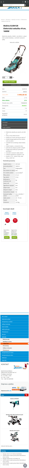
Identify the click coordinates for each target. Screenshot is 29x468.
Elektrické (6, 343)
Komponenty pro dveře (7, 352)
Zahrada (4, 337)
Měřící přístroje (5, 329)
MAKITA (25, 91)
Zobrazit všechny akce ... (7, 446)
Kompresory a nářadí (7, 321)
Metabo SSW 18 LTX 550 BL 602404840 (12, 454)
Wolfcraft (4, 357)
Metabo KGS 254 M (14, 430)
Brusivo (4, 334)
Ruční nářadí (5, 326)
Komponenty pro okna (7, 355)
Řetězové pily (6, 339)
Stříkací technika (6, 324)
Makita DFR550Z (14, 398)
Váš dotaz (4, 125)
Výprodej (4, 360)
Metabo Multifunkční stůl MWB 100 (11, 458)
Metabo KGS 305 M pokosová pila (14, 414)
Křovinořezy (6, 345)
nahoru (25, 466)
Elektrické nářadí (6, 319)
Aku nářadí (4, 316)
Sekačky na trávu (7, 341)
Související (5, 122)
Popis (3, 120)
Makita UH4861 (14, 213)
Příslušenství (5, 332)
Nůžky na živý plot (7, 348)
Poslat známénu (6, 127)
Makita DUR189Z (6, 213)
